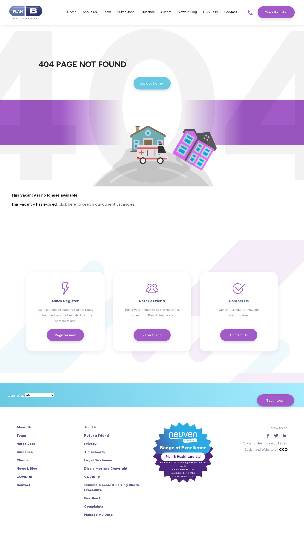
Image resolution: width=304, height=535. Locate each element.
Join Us (90, 427)
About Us (90, 12)
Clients (166, 12)
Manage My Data (98, 515)
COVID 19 (210, 12)
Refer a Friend (96, 435)
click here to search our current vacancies (96, 204)
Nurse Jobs (125, 12)
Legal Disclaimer (98, 460)
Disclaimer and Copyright (106, 468)
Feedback (92, 498)
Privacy (90, 444)
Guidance (148, 12)
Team (107, 12)
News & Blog (187, 12)
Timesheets (94, 452)
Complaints (94, 506)
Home (71, 12)
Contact (230, 12)
